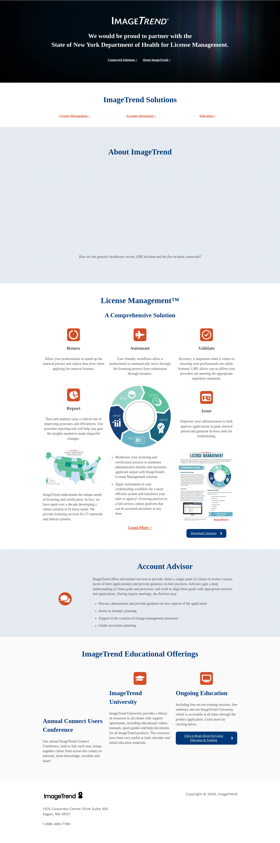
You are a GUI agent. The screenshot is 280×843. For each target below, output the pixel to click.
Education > (208, 116)
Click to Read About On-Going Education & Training (208, 738)
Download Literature (206, 533)
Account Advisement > (141, 116)
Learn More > (140, 527)
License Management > (74, 116)
